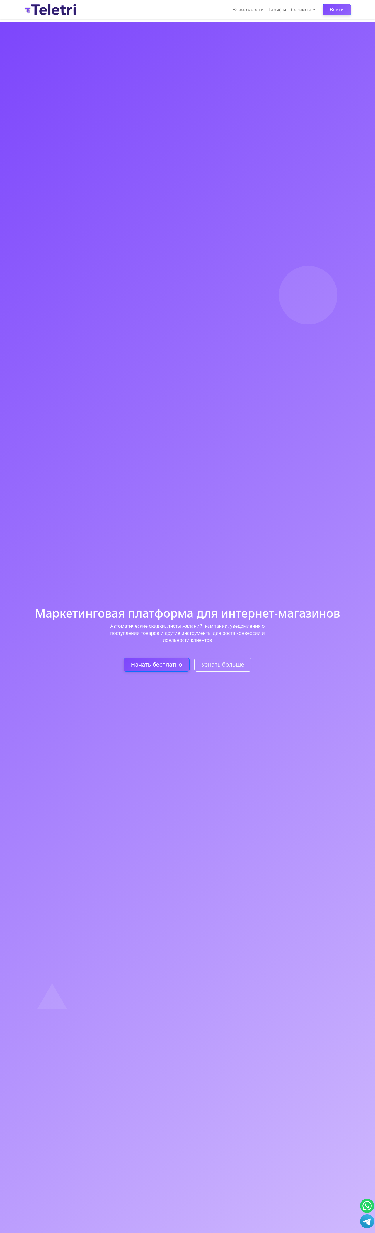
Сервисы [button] (301, 9)
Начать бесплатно (156, 664)
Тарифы (277, 9)
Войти (337, 9)
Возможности (248, 9)
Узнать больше (223, 664)
